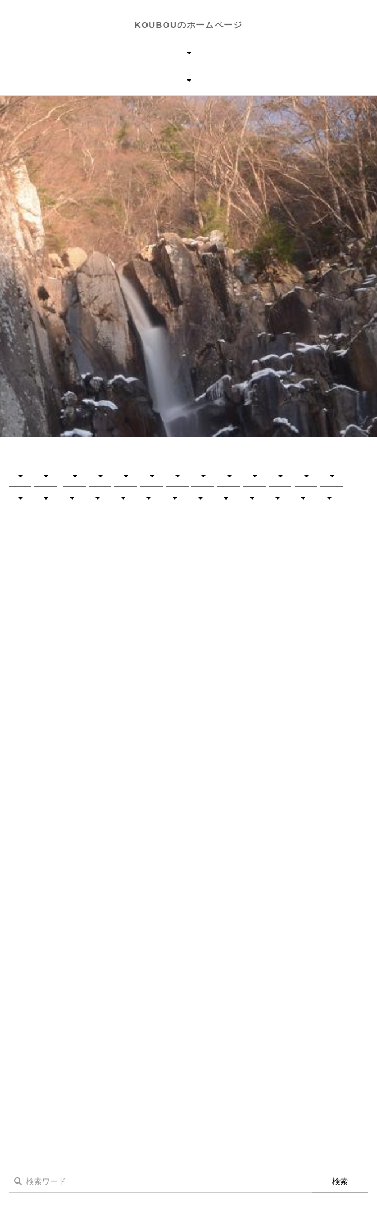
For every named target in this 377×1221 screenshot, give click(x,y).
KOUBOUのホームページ (188, 25)
